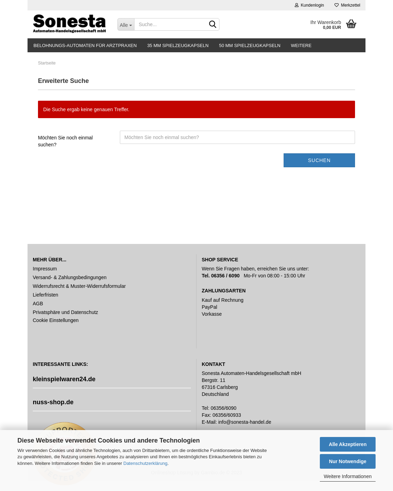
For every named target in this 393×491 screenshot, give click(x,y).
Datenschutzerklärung (145, 463)
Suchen (319, 160)
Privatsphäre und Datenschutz (65, 312)
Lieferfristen (45, 295)
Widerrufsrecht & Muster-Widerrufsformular (79, 286)
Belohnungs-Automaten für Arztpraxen (85, 45)
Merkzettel (347, 5)
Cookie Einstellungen (56, 320)
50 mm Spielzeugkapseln (249, 45)
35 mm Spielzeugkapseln (177, 45)
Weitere (301, 45)
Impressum (45, 268)
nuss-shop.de (53, 402)
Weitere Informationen (347, 476)
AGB (38, 303)
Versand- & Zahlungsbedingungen (70, 277)
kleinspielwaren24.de (64, 379)
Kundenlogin (309, 5)
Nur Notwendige (347, 461)
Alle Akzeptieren (348, 444)
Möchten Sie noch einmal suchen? (65, 141)
